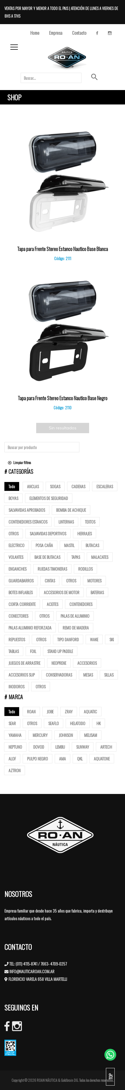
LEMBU (60, 747)
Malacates (99, 557)
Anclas (33, 486)
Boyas (13, 498)
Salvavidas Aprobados (27, 510)
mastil (69, 545)
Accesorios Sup (22, 675)
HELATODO (77, 723)
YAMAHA (15, 735)
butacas (92, 545)
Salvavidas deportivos (48, 533)
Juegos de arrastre (24, 663)
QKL (80, 758)
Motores (94, 580)
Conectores (18, 616)
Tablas (14, 651)
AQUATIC (90, 711)
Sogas (55, 486)
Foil (33, 651)
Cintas (50, 580)
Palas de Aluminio (75, 616)
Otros (14, 533)
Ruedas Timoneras (52, 569)
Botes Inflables (21, 592)
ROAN (31, 711)
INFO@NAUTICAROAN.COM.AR (31, 971)
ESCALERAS (104, 486)
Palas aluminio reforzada (30, 627)
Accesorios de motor (61, 592)
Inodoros (16, 686)
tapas (75, 557)
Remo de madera (76, 627)
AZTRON (15, 770)
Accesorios (87, 663)
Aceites (52, 604)
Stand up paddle (60, 651)
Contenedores (80, 604)
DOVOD (38, 747)
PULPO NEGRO (37, 758)
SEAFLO (53, 723)
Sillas (109, 675)
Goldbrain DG (69, 1080)
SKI (111, 639)
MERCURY (40, 735)
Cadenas (78, 486)
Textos (90, 522)
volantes (16, 557)
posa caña (44, 545)
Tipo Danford (68, 639)
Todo (12, 486)
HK (98, 723)
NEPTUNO (15, 747)
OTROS (32, 723)
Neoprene (58, 663)
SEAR (12, 723)
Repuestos (17, 639)
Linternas (66, 522)
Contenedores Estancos (28, 522)
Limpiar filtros (19, 462)
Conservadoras (59, 675)
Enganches (17, 569)
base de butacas (47, 557)
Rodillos (85, 569)
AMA (62, 758)
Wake (94, 639)
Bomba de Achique (71, 510)
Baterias (97, 592)
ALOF (12, 758)
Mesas (88, 675)
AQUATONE (102, 758)
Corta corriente (22, 604)
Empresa (55, 32)
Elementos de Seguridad (48, 498)
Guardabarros (21, 580)
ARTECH (106, 747)
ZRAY (69, 711)
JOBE (50, 711)
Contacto (79, 32)
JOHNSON (66, 735)
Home (34, 32)
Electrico (16, 545)
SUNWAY (82, 747)
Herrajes (84, 533)
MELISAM (90, 735)
